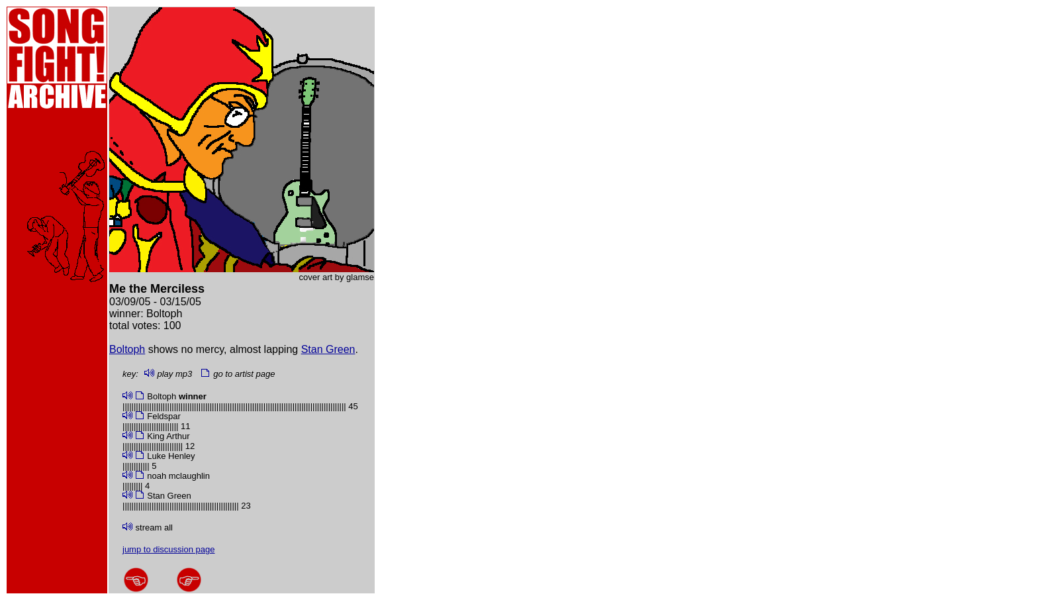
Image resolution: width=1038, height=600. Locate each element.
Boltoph (127, 349)
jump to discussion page (168, 549)
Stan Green (328, 349)
